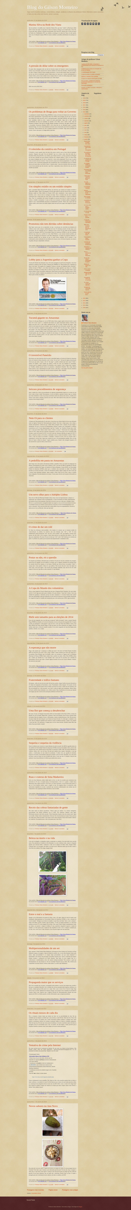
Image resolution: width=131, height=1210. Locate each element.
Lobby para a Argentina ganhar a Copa (48, 259)
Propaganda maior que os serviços (46, 982)
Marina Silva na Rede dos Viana (45, 24)
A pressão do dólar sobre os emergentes (48, 65)
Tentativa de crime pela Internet (45, 1045)
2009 (84, 307)
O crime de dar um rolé (40, 526)
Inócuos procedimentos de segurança (47, 389)
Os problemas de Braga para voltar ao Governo (52, 111)
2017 (84, 105)
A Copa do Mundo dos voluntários (46, 588)
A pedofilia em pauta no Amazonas (46, 460)
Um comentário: (58, 451)
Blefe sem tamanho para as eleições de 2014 (51, 617)
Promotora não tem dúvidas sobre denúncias (51, 223)
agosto (86, 123)
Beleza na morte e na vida (42, 838)
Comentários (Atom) (36, 1193)
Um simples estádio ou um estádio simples (50, 186)
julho (85, 125)
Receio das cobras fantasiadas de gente (48, 807)
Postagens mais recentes (35, 1190)
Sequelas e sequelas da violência (45, 742)
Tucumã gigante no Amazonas (44, 317)
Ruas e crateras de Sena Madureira (46, 776)
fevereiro (86, 137)
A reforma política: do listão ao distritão (90, 74)
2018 (84, 102)
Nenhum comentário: (60, 46)
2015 (84, 109)
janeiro (86, 139)
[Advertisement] (52, 55)
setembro (86, 120)
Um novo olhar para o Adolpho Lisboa (48, 494)
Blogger (80, 1206)
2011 (84, 303)
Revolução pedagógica (86, 85)
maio (85, 130)
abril (85, 132)
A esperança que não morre (42, 647)
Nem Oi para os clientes (41, 418)
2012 (84, 300)
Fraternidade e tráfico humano (44, 680)
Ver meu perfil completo (87, 367)
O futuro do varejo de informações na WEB (91, 78)
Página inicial (53, 1190)
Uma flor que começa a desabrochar (47, 710)
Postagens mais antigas (70, 1190)
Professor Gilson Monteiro (90, 323)
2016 (84, 107)
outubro (86, 118)
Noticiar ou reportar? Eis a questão (89, 76)
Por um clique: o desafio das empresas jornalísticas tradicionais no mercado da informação (90, 82)
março (86, 134)
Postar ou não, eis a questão (43, 557)
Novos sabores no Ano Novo (43, 1106)
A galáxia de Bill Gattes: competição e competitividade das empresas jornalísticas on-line (92, 65)
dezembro (86, 114)
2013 (84, 298)
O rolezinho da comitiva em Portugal (47, 149)
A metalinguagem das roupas (88, 72)
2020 (84, 98)
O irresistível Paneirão (40, 355)
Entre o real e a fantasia (40, 914)
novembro (86, 116)
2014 (84, 111)
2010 (84, 305)
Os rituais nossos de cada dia (43, 1012)
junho (85, 127)
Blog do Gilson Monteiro (52, 7)
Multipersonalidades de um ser (44, 948)
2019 (84, 100)
